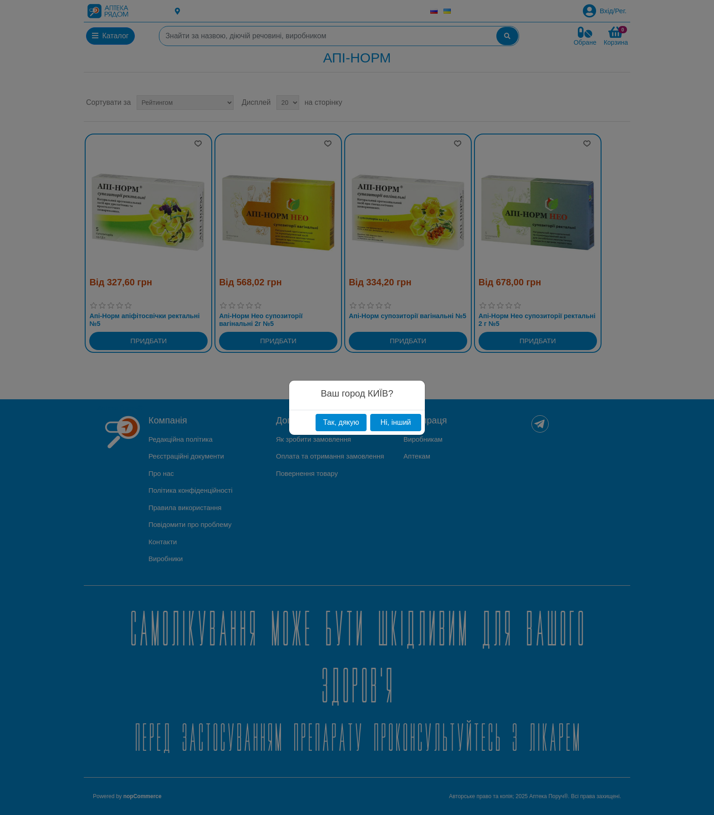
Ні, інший (395, 422)
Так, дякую (341, 422)
